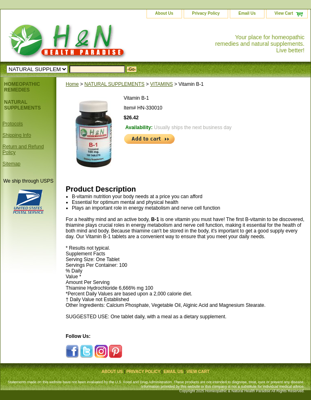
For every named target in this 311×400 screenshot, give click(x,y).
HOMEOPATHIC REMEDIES (22, 87)
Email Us (246, 13)
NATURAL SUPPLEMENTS (114, 84)
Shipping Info (16, 135)
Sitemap (11, 164)
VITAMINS (161, 84)
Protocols (12, 124)
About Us (164, 13)
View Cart (284, 13)
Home (72, 84)
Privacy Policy (206, 13)
